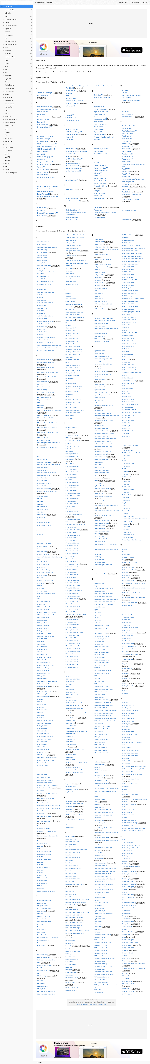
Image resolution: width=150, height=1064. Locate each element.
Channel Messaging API (45, 157)
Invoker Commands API (73, 171)
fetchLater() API (127, 220)
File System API (71, 98)
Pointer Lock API (99, 129)
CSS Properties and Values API (47, 144)
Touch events (98, 210)
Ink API (68, 156)
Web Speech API (127, 154)
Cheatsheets (135, 2)
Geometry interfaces (72, 120)
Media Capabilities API (73, 210)
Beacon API (41, 122)
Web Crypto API (127, 136)
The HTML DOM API (72, 129)
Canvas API (41, 154)
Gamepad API (70, 115)
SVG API (96, 163)
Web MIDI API (126, 141)
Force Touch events (72, 103)
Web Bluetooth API (43, 124)
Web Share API (126, 151)
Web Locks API (127, 138)
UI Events (125, 90)
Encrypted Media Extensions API (47, 213)
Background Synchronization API (47, 109)
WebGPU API (126, 169)
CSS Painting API (42, 141)
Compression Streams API (45, 162)
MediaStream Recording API (103, 86)
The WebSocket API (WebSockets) (133, 179)
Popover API (98, 132)
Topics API (97, 207)
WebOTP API (126, 174)
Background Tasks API (44, 112)
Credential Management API (46, 177)
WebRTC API (126, 176)
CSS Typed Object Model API (46, 146)
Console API (41, 167)
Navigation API (98, 95)
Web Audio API (126, 128)
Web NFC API (126, 144)
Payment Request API (101, 112)
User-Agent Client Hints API (131, 100)
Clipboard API (41, 159)
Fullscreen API (70, 106)
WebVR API (125, 187)
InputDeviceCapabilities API (74, 159)
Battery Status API (43, 119)
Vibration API (126, 111)
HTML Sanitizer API (72, 134)
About (145, 2)
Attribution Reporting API (45, 93)
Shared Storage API (100, 183)
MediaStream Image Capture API (76, 151)
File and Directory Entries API (75, 101)
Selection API (98, 173)
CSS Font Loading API (44, 139)
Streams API (98, 196)
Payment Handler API (101, 109)
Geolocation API (71, 117)
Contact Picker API (43, 169)
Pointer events (98, 127)
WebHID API (126, 171)
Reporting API (98, 151)
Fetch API (69, 93)
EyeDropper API (42, 215)
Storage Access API (100, 193)
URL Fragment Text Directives (131, 95)
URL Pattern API (127, 98)
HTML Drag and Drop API (74, 132)
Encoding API (41, 210)
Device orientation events (45, 191)
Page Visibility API (100, 107)
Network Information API (102, 97)
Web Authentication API (129, 131)
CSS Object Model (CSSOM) (46, 149)
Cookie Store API (42, 174)
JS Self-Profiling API (72, 180)
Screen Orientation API (101, 168)
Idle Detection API (71, 148)
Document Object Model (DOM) (47, 186)
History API (69, 137)
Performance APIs (100, 114)
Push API (97, 139)
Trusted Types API (100, 217)
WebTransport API (128, 182)
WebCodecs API (127, 162)
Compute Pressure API (44, 164)
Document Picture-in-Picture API (47, 196)
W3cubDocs (39, 2)
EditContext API (42, 208)
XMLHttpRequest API (129, 210)
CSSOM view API (42, 151)
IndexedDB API (70, 154)
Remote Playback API (101, 148)
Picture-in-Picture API (101, 124)
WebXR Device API (128, 192)
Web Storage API (127, 156)
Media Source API (71, 220)
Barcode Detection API (44, 117)
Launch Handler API (72, 198)
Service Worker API (100, 181)
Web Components (127, 133)
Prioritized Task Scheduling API (104, 137)
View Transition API (128, 114)
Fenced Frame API (71, 90)
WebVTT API (126, 189)
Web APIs (40, 1062)
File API (68, 96)
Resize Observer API (100, 154)
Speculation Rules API (101, 186)
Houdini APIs (70, 139)
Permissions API (99, 121)
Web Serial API (126, 149)
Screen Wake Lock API (101, 170)
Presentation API (99, 134)
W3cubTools (123, 2)
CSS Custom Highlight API (45, 136)
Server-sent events (100, 178)
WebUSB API (126, 184)
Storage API (97, 191)
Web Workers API (127, 159)
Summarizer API (99, 198)
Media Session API (72, 217)
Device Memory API (43, 189)
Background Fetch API (44, 107)
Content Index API (43, 172)
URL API (124, 92)
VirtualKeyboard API (128, 117)
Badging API (41, 114)
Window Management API (130, 199)
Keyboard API (70, 189)
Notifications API (127, 146)
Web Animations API (128, 126)
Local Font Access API (73, 201)
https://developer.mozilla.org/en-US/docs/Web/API (91, 1004)
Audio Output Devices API (45, 95)
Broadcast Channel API (44, 127)
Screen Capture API (100, 165)
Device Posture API (43, 194)
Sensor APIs (98, 175)
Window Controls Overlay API (131, 194)
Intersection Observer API (74, 168)
